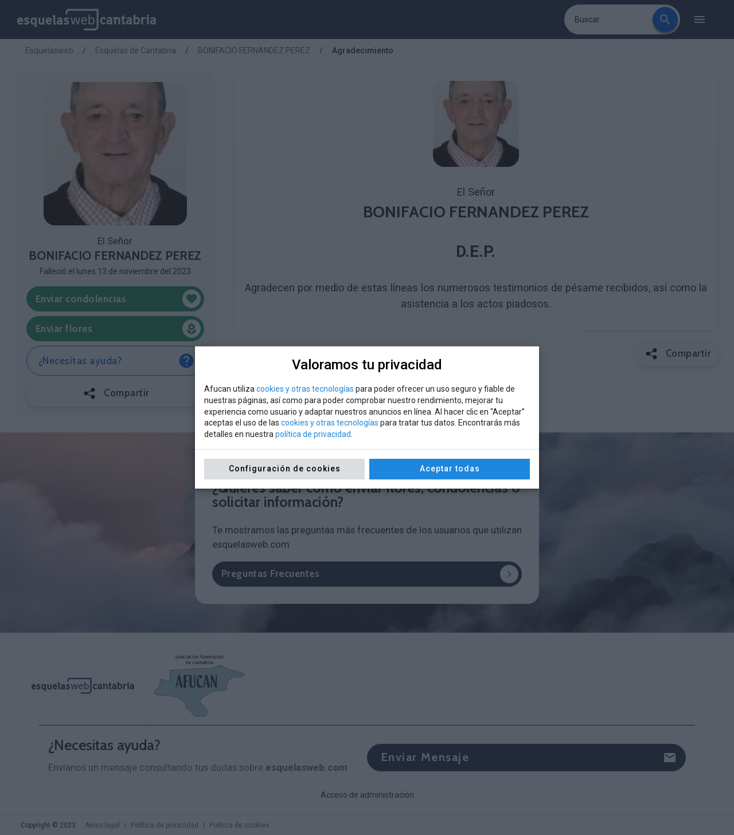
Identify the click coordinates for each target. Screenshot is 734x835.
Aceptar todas (450, 468)
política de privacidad (313, 434)
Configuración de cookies (285, 468)
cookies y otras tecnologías (305, 388)
